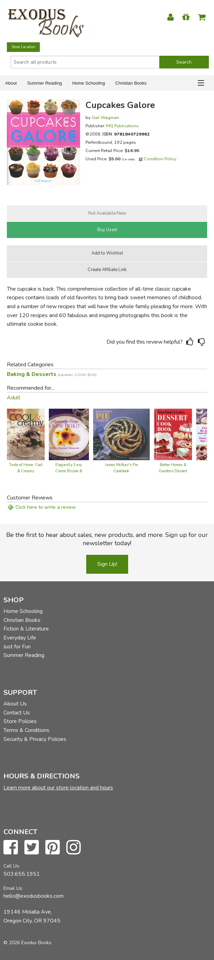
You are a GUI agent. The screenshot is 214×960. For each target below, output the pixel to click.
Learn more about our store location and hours (58, 787)
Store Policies (20, 721)
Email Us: (13, 888)
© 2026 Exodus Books (27, 942)
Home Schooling (88, 83)
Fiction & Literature (26, 629)
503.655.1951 (21, 874)
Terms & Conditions (26, 730)
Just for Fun (17, 646)
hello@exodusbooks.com (33, 896)
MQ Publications (122, 126)
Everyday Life (19, 637)
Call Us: (11, 866)
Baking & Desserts (52, 374)
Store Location (23, 47)
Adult (13, 397)
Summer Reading (44, 83)
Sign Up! (107, 564)
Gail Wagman (105, 117)
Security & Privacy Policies (34, 739)
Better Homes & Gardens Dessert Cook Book (173, 471)
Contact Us (16, 712)
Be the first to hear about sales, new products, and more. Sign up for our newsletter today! (107, 539)
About (11, 83)
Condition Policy (160, 159)
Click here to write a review (45, 507)
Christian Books (131, 83)
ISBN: (126, 134)
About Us (15, 704)
